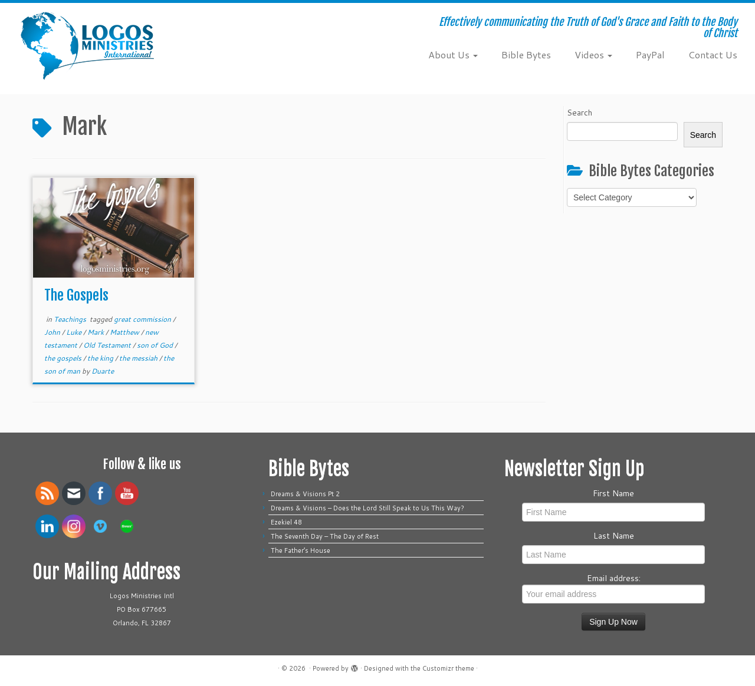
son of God (156, 345)
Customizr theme (448, 668)
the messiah (139, 358)
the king (101, 358)
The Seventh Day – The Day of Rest (325, 536)
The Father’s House (300, 550)
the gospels (63, 358)
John (53, 332)
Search (579, 112)
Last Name (613, 536)
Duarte (102, 371)
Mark (96, 332)
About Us (453, 54)
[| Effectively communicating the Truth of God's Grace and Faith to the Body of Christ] (87, 46)
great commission (143, 319)
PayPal (650, 54)
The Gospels (76, 295)
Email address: (613, 587)
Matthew (125, 332)
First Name (613, 493)
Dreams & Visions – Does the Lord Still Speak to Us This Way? (369, 508)
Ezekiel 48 (286, 522)
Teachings (71, 319)
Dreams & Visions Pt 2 (305, 494)
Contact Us (712, 54)
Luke (74, 332)
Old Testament (108, 345)
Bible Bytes (526, 54)
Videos (593, 54)
